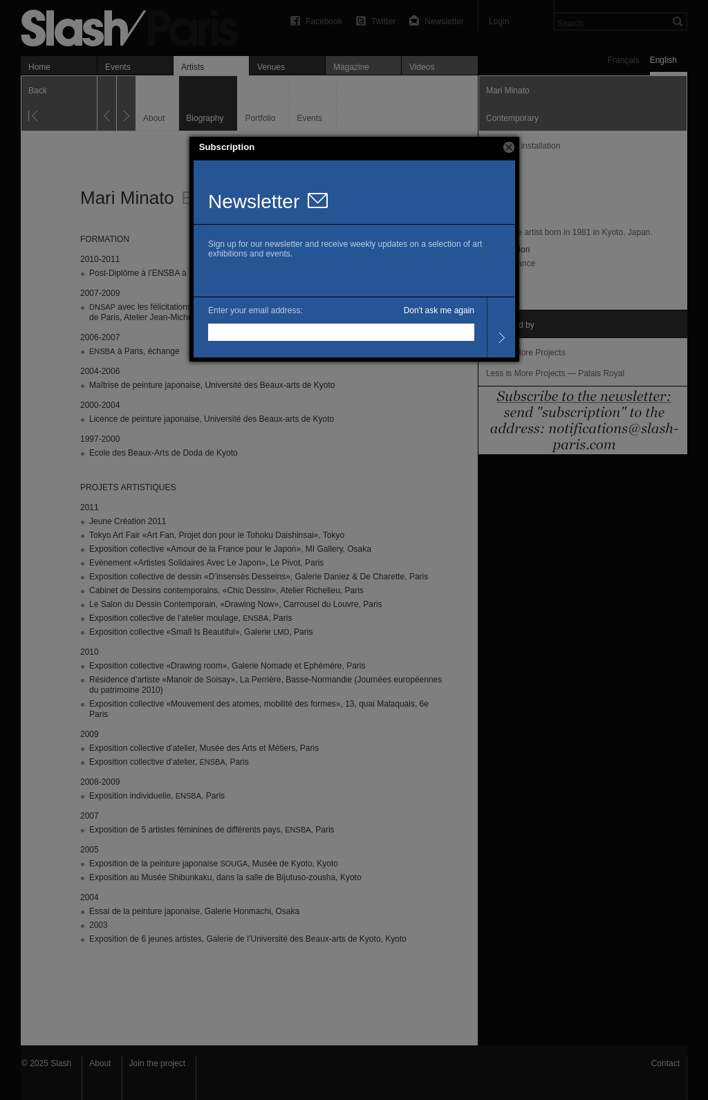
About (100, 1063)
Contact (665, 1063)
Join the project (157, 1063)
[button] (508, 147)
